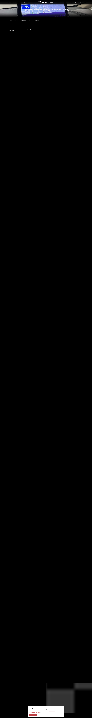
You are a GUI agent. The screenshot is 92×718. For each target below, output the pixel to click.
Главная (11, 20)
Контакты (71, 2)
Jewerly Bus (47, 2)
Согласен (33, 715)
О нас (8, 2)
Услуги (13, 2)
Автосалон (19, 2)
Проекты (26, 2)
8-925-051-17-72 (80, 2)
